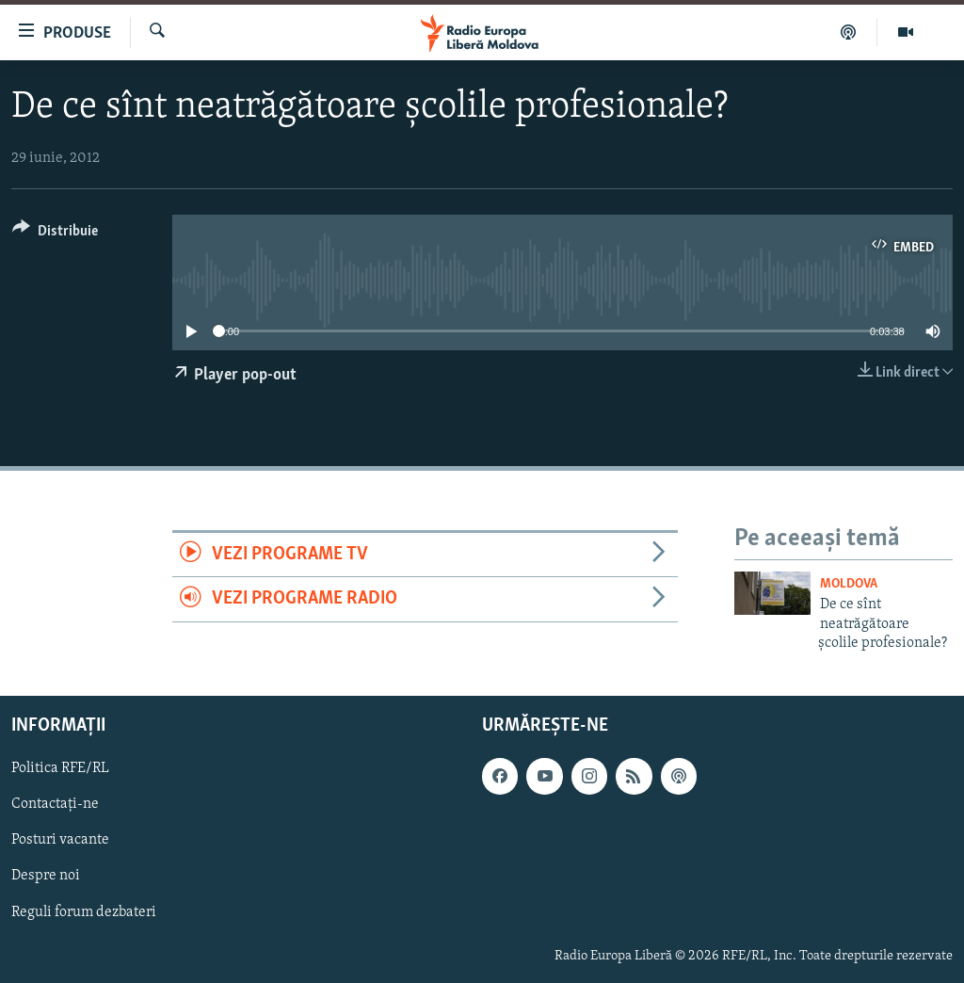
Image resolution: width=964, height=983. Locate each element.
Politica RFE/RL (60, 769)
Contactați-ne (55, 805)
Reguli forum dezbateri (83, 912)
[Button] (55, 234)
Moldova (848, 584)
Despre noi (45, 876)
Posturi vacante (60, 840)
